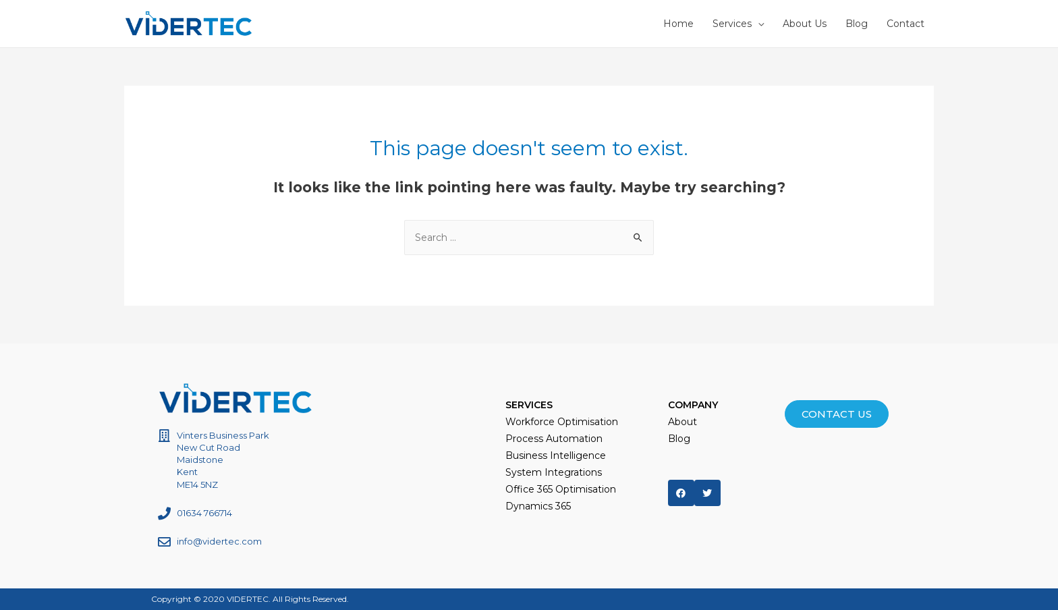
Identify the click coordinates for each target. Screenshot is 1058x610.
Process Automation (554, 439)
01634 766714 (204, 512)
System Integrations (553, 472)
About (682, 422)
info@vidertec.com (219, 541)
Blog (679, 439)
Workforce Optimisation (561, 422)
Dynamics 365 (538, 506)
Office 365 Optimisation (560, 489)
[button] (837, 414)
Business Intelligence (555, 455)
